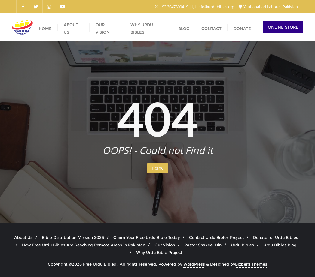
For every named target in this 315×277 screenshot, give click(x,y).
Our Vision (164, 244)
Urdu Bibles (242, 244)
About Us (23, 237)
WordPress (194, 264)
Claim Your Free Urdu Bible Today (146, 237)
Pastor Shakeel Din (203, 244)
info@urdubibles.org (213, 6)
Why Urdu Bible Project (159, 252)
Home (158, 168)
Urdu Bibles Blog (280, 244)
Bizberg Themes (251, 264)
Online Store (283, 27)
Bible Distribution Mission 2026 (73, 237)
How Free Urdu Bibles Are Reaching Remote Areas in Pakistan (83, 244)
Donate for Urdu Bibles (275, 237)
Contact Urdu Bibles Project (216, 237)
